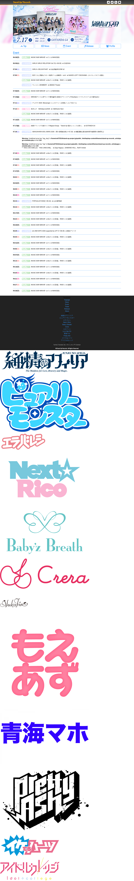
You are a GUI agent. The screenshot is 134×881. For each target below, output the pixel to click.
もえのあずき (67, 331)
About (67, 311)
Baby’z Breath (67, 324)
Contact (78, 344)
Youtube (60, 344)
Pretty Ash (67, 336)
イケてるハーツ (67, 338)
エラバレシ (67, 320)
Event (67, 304)
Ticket (67, 306)
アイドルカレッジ (67, 340)
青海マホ (67, 333)
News (67, 302)
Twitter (55, 344)
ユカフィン (67, 329)
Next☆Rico (67, 322)
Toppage (67, 300)
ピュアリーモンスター (67, 318)
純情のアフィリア (67, 315)
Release (67, 309)
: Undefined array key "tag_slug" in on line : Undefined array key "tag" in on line (71, 143)
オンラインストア (69, 344)
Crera (67, 327)
